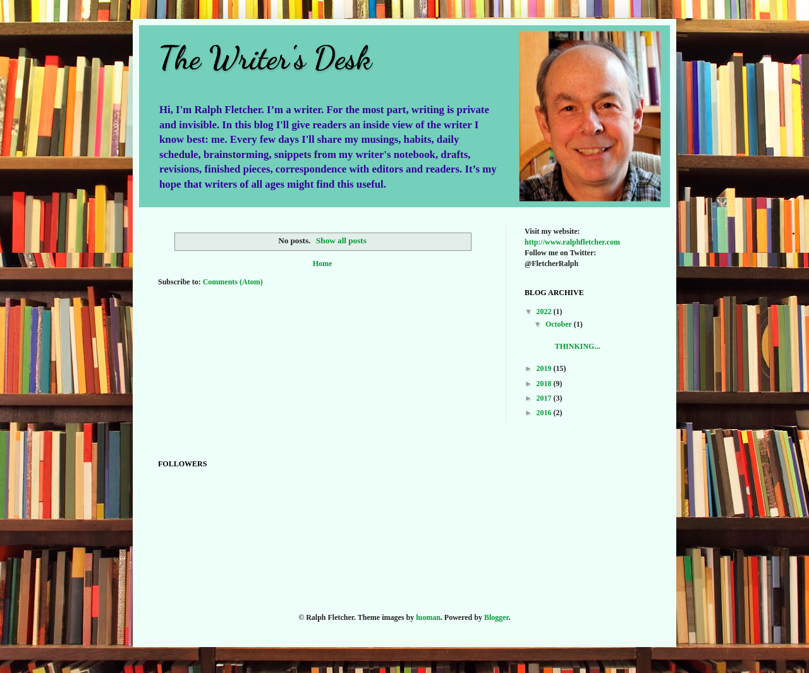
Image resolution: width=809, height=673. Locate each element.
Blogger (496, 617)
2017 (545, 398)
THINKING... (581, 341)
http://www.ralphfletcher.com (572, 242)
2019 (545, 368)
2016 (545, 412)
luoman (428, 617)
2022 (545, 311)
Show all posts (341, 240)
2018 (545, 383)
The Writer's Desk (265, 58)
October (559, 324)
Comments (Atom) (233, 281)
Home (322, 263)
